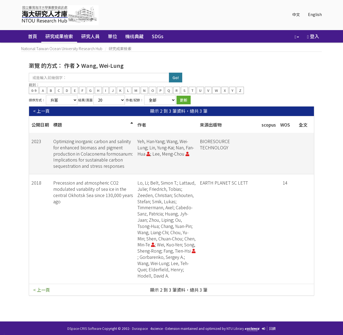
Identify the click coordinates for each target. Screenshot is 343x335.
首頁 (32, 36)
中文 (296, 14)
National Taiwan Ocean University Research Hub (61, 48)
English (315, 14)
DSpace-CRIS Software (84, 328)
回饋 (272, 328)
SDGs (157, 36)
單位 (112, 36)
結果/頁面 (85, 100)
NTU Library (235, 328)
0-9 (33, 90)
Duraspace (140, 328)
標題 (57, 124)
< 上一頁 (41, 111)
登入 (313, 36)
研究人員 (90, 36)
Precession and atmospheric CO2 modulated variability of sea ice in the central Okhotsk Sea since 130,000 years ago (93, 192)
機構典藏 (134, 36)
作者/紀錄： (134, 100)
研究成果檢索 (59, 36)
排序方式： (37, 100)
